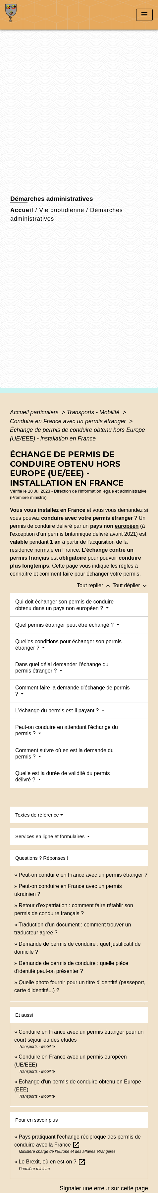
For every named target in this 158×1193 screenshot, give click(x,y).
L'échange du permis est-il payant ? (57, 710)
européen (127, 526)
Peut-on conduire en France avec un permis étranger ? (83, 875)
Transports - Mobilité (94, 412)
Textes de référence (37, 815)
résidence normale (32, 550)
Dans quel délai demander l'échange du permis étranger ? (61, 668)
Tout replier (95, 585)
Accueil (21, 210)
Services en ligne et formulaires (50, 836)
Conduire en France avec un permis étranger (69, 421)
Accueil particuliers (35, 412)
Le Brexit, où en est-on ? (52, 1161)
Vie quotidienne (61, 210)
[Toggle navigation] (144, 15)
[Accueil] (30, 14)
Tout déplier (130, 585)
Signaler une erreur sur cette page (104, 1188)
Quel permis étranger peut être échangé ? (65, 625)
